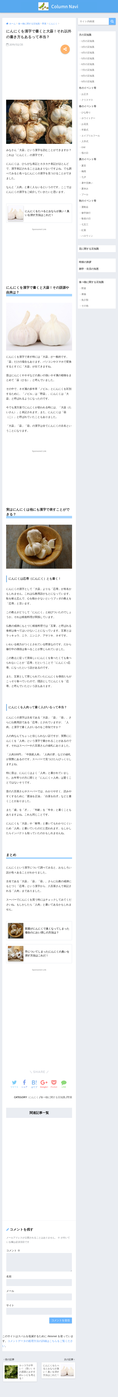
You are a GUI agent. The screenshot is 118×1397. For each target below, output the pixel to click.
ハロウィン (87, 236)
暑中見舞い (87, 183)
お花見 (84, 124)
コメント (13, 1250)
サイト (10, 1305)
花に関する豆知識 (89, 249)
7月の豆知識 (87, 70)
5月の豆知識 (87, 58)
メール (10, 1291)
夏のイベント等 (88, 159)
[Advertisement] (39, 75)
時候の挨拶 (85, 262)
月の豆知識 (85, 34)
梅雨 (83, 171)
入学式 (84, 141)
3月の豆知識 (87, 47)
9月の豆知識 (87, 81)
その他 (84, 306)
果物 (83, 295)
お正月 (84, 94)
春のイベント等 (88, 106)
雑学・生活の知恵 (89, 269)
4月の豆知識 (87, 52)
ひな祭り (86, 112)
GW (83, 147)
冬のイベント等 (88, 87)
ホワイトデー (88, 118)
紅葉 (83, 230)
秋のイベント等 (88, 200)
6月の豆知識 (87, 64)
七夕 (83, 177)
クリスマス (87, 100)
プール (84, 194)
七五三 (84, 225)
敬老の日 (86, 219)
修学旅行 (86, 213)
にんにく (34, 1097)
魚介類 (84, 300)
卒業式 (84, 130)
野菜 (69, 1097)
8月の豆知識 (87, 76)
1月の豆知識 (87, 41)
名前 (9, 1276)
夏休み (84, 189)
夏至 (83, 166)
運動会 (84, 207)
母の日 (84, 153)
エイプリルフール (90, 135)
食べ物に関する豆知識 (53, 1097)
